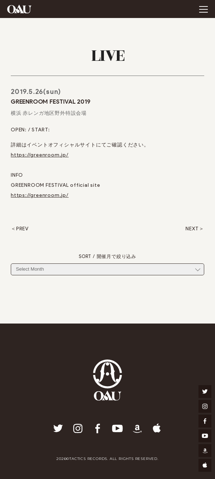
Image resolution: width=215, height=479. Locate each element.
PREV (22, 228)
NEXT (192, 228)
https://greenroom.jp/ (40, 155)
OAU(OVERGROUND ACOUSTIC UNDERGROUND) (19, 9)
